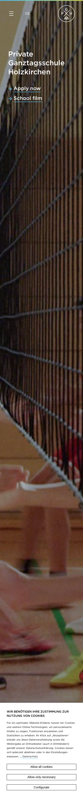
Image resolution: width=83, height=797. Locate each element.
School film (28, 98)
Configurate (41, 787)
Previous (4, 636)
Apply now (27, 88)
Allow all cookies (41, 766)
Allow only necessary (41, 777)
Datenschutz (30, 756)
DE (27, 13)
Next (78, 636)
